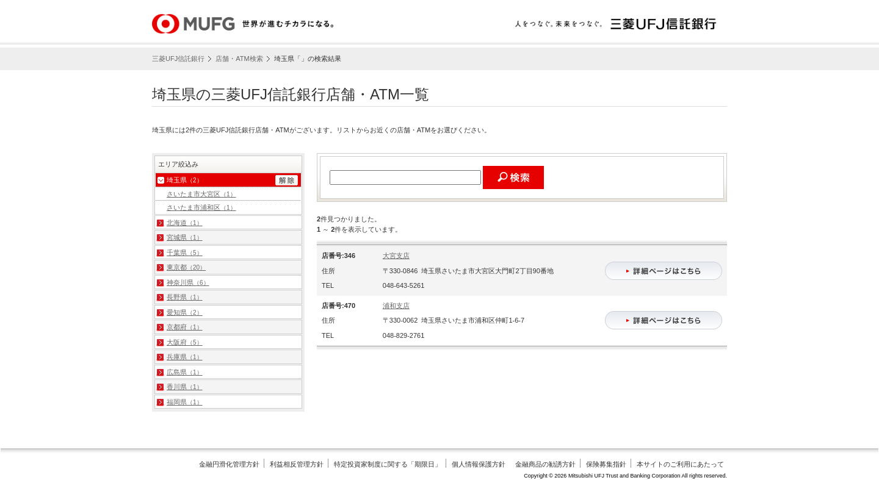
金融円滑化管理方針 (229, 464)
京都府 (185, 327)
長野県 (185, 297)
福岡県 (185, 402)
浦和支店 (396, 305)
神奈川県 (188, 282)
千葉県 (185, 252)
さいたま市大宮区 (201, 194)
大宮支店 (396, 255)
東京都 (186, 267)
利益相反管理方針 (297, 464)
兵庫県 (185, 356)
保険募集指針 (606, 464)
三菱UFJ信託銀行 (178, 58)
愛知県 (185, 312)
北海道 (185, 222)
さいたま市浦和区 (201, 207)
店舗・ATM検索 (238, 58)
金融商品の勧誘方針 (545, 464)
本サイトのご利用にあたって (680, 464)
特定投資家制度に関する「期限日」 (387, 464)
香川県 (185, 386)
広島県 (185, 372)
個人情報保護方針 (478, 464)
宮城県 (185, 237)
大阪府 (185, 342)
